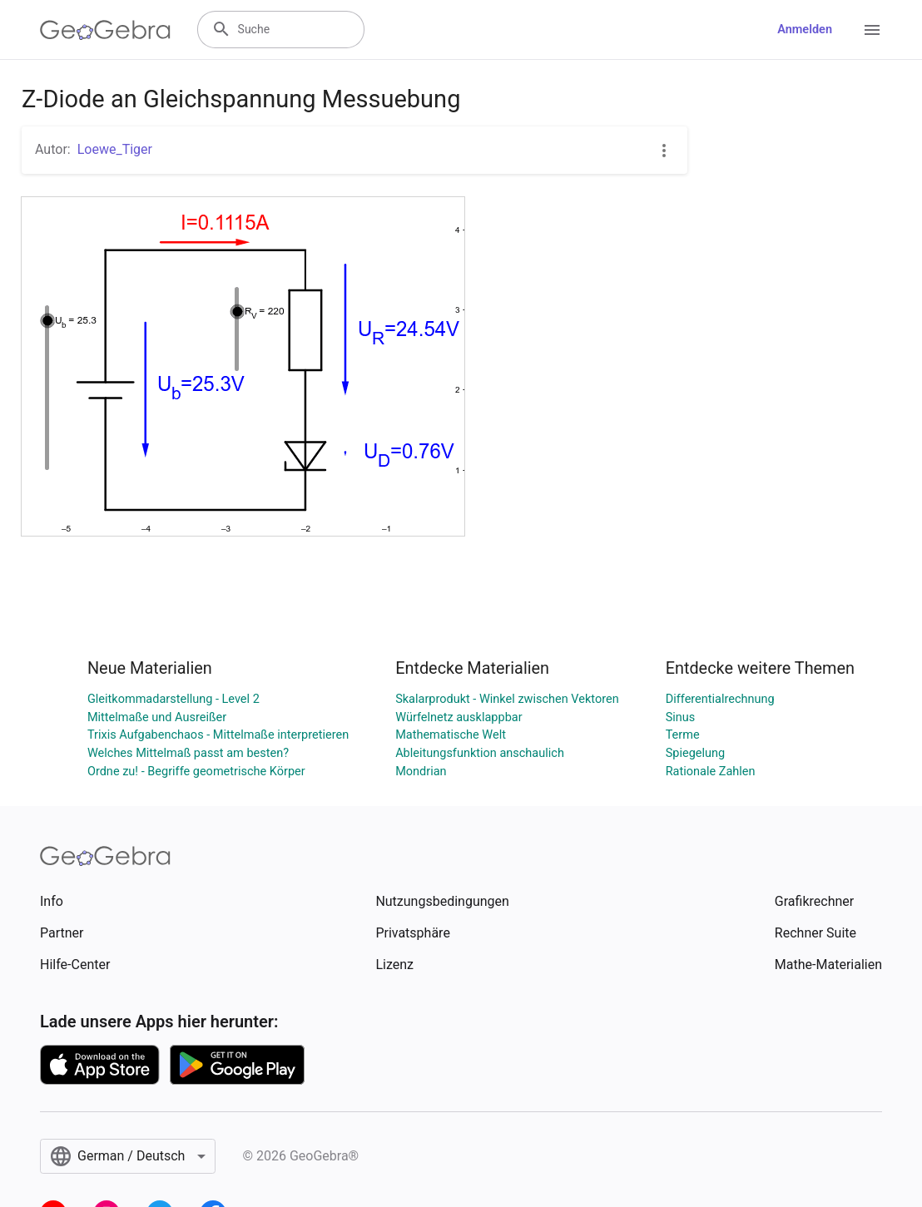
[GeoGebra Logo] (105, 30)
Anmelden (804, 29)
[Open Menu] (872, 30)
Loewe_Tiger (114, 149)
